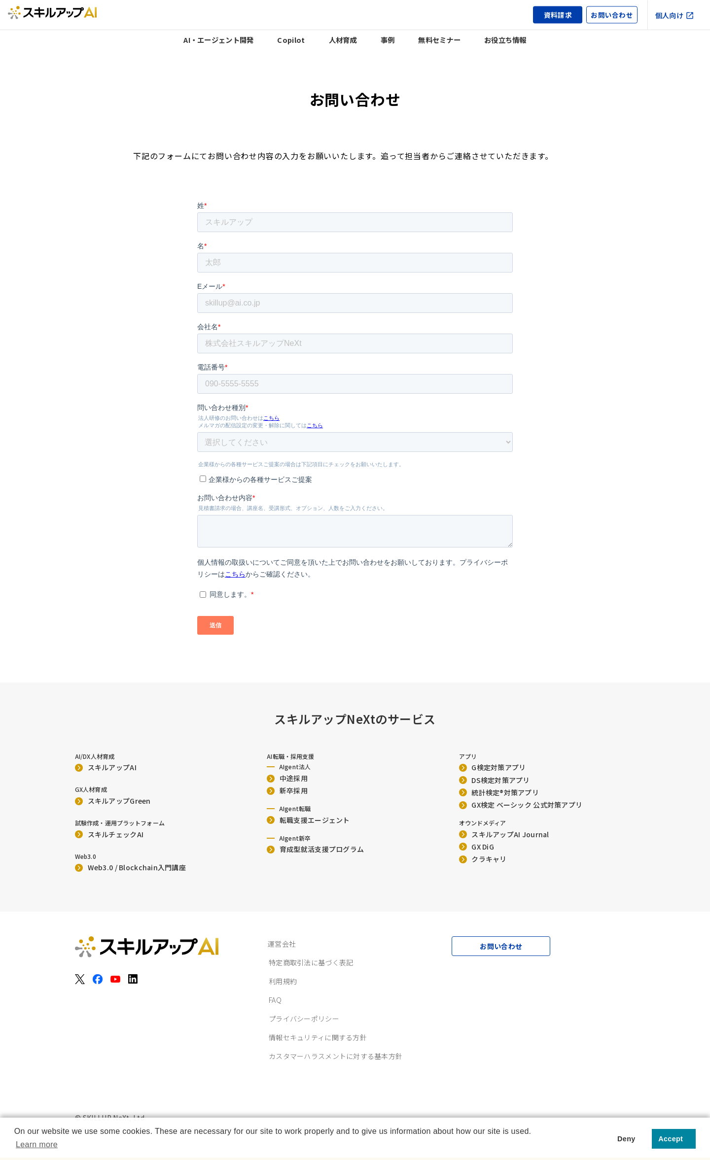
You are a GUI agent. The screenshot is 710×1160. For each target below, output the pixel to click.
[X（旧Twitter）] (80, 979)
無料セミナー (439, 39)
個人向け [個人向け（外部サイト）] (674, 15)
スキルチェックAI (109, 834)
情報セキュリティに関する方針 (318, 1037)
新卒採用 (287, 790)
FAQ (275, 1000)
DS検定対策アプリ (494, 780)
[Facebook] (98, 979)
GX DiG (476, 847)
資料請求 (558, 15)
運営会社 (282, 944)
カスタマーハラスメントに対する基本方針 (335, 1056)
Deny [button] (626, 1139)
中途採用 (287, 778)
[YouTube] (115, 979)
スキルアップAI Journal (504, 834)
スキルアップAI (106, 767)
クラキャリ (483, 859)
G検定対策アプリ (492, 767)
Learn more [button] (37, 1144)
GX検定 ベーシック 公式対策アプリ (521, 805)
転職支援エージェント (308, 820)
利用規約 (283, 981)
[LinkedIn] (133, 979)
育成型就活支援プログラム (315, 849)
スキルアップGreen (113, 801)
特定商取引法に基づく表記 (311, 962)
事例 (388, 39)
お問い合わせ (612, 15)
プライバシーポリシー (304, 1019)
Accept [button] (670, 1139)
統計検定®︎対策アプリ (499, 792)
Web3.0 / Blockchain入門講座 (130, 867)
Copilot (291, 39)
